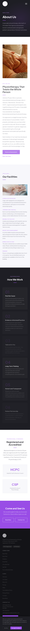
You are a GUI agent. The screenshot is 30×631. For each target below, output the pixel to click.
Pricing (4, 585)
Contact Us (21, 520)
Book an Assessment (11, 152)
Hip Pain (4, 567)
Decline (6, 628)
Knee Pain (5, 561)
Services (5, 576)
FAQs (4, 587)
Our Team (5, 579)
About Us (5, 582)
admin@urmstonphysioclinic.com (11, 612)
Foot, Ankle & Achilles (8, 569)
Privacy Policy (6, 593)
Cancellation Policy (7, 590)
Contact (5, 595)
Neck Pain (5, 556)
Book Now (8, 520)
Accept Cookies (16, 628)
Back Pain (5, 553)
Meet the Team (7, 157)
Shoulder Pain (6, 564)
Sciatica (5, 559)
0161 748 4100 (6, 610)
